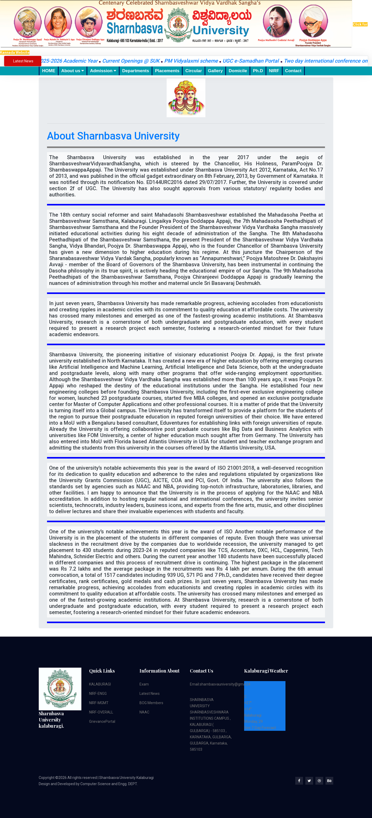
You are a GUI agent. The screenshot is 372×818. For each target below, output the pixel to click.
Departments (135, 70)
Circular (193, 70)
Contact (293, 70)
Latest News (150, 693)
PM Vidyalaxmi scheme (194, 61)
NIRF (274, 70)
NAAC (144, 712)
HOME (48, 70)
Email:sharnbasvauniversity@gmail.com (222, 684)
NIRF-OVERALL (101, 712)
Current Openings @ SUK (134, 61)
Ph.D (258, 70)
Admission (103, 70)
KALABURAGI (100, 684)
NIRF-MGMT (99, 703)
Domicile (238, 70)
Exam (144, 684)
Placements (167, 70)
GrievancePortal (102, 721)
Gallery (215, 70)
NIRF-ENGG (98, 693)
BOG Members (151, 703)
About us (72, 70)
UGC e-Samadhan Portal (254, 61)
